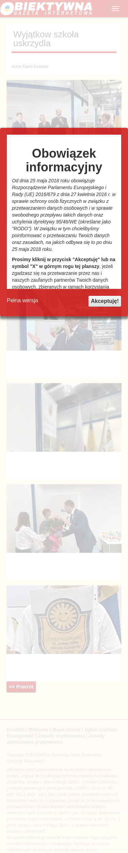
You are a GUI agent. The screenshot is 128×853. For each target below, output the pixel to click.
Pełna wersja (22, 300)
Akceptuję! (105, 301)
